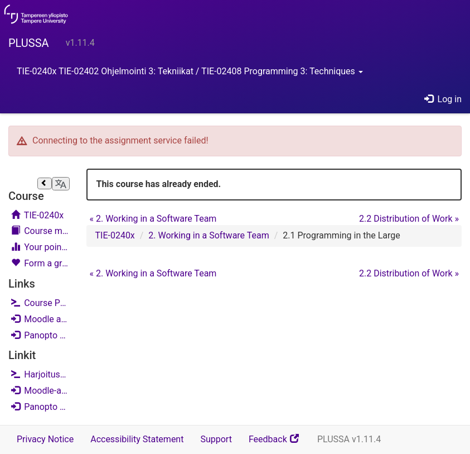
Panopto (40, 335)
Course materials (40, 231)
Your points (40, 247)
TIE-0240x (37, 215)
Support (215, 439)
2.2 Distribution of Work (409, 218)
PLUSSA (28, 43)
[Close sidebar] (44, 184)
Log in (443, 99)
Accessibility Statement (136, 439)
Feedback (279, 443)
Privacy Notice (45, 439)
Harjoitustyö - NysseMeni (40, 374)
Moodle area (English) (40, 318)
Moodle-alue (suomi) (40, 390)
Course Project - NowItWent (40, 303)
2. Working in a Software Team (152, 218)
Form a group (40, 263)
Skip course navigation (11, 170)
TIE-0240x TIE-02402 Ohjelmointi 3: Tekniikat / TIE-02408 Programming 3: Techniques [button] (190, 71)
